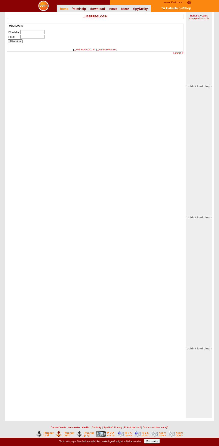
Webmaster (74, 427)
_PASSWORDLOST (84, 49)
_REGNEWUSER (106, 49)
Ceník (204, 15)
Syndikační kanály (112, 427)
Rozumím (152, 441)
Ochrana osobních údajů (155, 427)
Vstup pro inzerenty (199, 18)
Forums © (178, 53)
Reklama (194, 15)
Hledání (86, 427)
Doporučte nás (58, 427)
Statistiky (96, 427)
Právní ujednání (132, 427)
